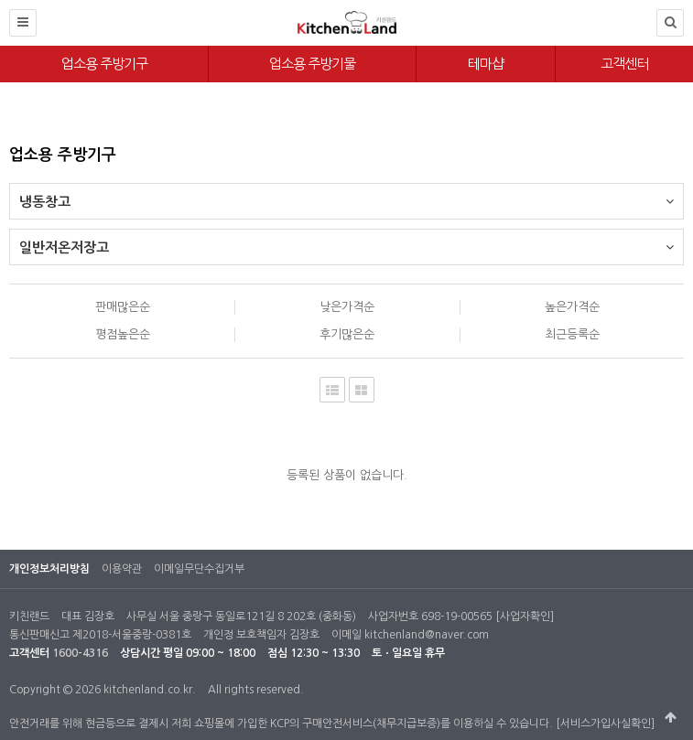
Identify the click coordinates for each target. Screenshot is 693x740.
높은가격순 (572, 307)
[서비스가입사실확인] (605, 723)
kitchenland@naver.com (426, 634)
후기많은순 (346, 334)
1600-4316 (80, 653)
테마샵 (486, 63)
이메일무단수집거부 (199, 568)
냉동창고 (346, 196)
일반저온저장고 (346, 242)
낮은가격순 (346, 307)
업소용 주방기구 (104, 63)
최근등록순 (572, 334)
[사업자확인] (524, 616)
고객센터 (624, 63)
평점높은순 (122, 334)
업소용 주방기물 (312, 63)
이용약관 (122, 568)
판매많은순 (122, 307)
